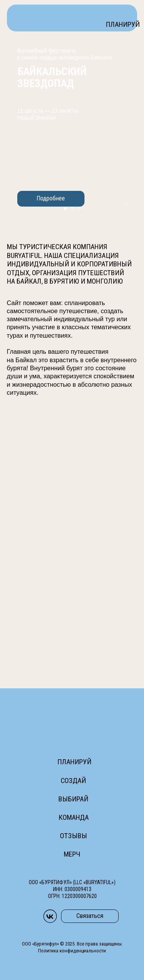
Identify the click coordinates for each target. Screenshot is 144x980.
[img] (47, 18)
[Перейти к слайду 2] (72, 208)
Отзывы (73, 836)
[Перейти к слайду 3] (79, 208)
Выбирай (73, 799)
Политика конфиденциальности (72, 951)
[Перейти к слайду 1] (65, 208)
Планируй (123, 24)
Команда (73, 817)
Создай (73, 780)
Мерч (72, 854)
